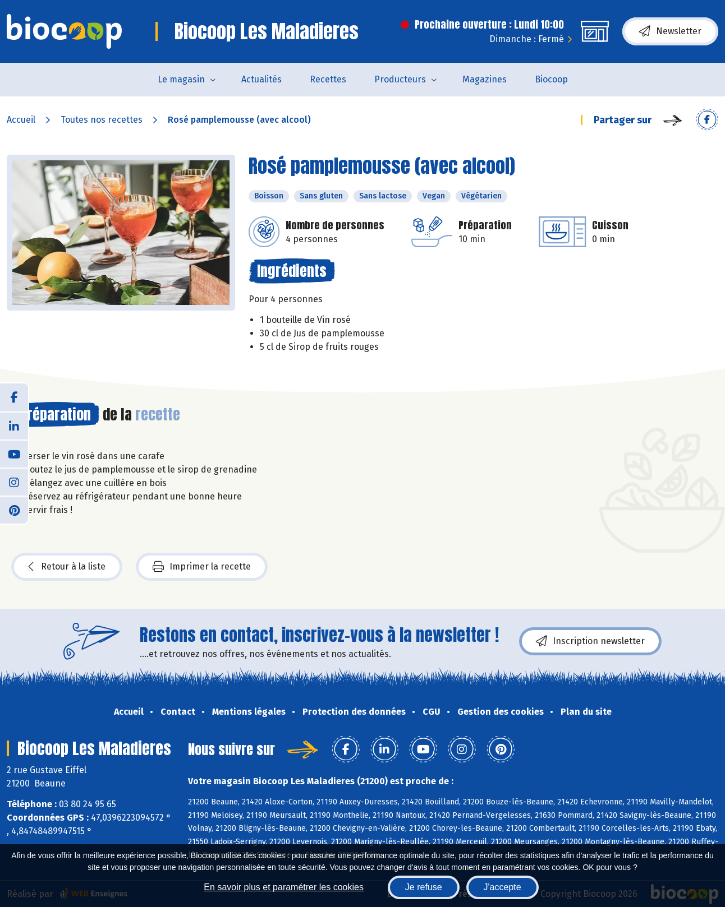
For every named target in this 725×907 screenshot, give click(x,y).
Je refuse (423, 887)
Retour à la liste (66, 566)
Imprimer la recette (202, 566)
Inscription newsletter (590, 641)
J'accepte (502, 887)
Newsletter (670, 31)
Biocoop (551, 79)
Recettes (328, 79)
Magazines (484, 79)
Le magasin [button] (181, 79)
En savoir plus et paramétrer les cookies (284, 887)
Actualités (261, 79)
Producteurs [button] (400, 79)
